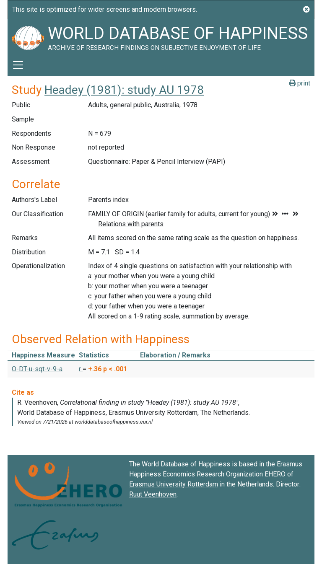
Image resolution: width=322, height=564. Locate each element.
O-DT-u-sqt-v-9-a (37, 369)
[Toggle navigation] (18, 65)
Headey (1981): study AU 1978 (124, 90)
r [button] (81, 369)
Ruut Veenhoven (153, 494)
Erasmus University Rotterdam (173, 484)
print (299, 83)
